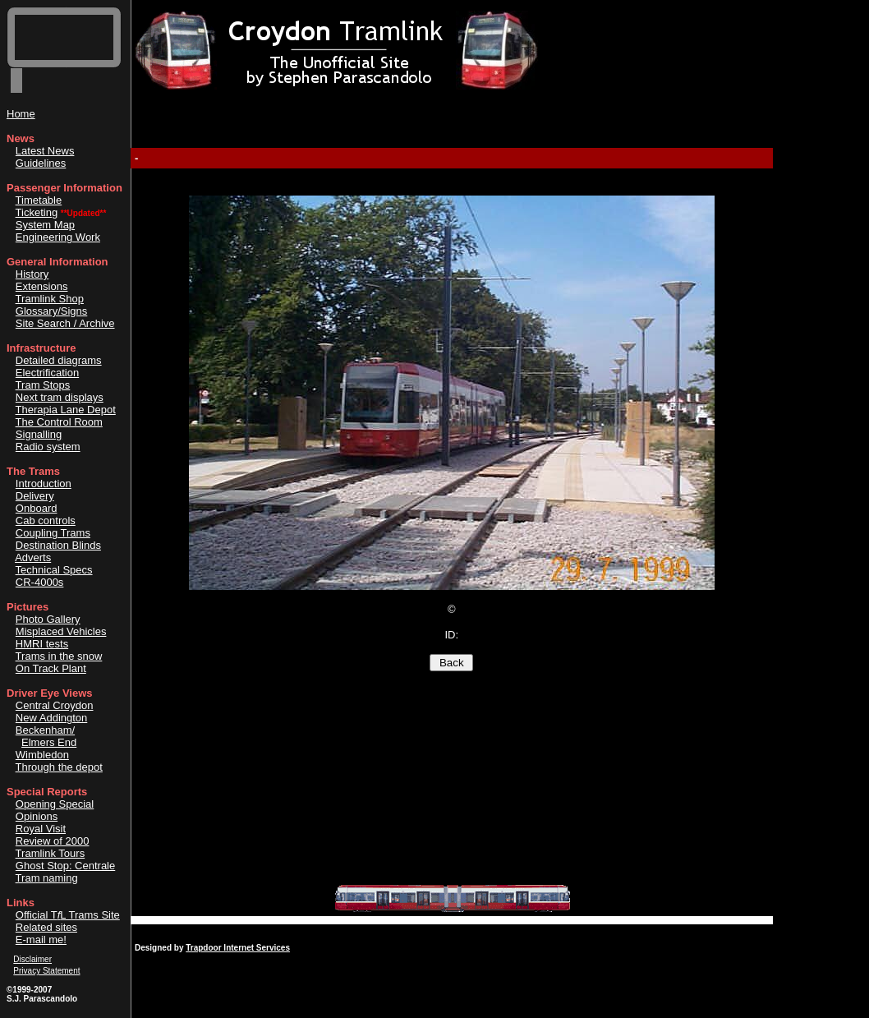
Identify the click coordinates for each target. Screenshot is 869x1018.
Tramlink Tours (50, 853)
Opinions (36, 816)
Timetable (39, 200)
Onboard (36, 508)
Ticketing (37, 212)
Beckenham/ (45, 730)
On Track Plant (51, 668)
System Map (45, 225)
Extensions (42, 286)
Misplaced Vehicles (61, 631)
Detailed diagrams (59, 360)
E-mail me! (41, 939)
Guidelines (41, 163)
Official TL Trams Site (68, 915)
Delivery (35, 496)
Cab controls (46, 520)
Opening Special (55, 804)
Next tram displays (59, 397)
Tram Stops (43, 385)
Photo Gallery (48, 619)
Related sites (46, 927)
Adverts (33, 557)
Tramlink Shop (50, 299)
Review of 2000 (53, 841)
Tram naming (47, 878)
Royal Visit (41, 828)
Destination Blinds (58, 545)
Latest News (45, 151)
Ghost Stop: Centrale (65, 865)
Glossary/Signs (51, 311)
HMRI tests (42, 644)
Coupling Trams (53, 533)
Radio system (48, 446)
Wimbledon (42, 755)
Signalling (39, 434)
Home (21, 114)
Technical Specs (54, 570)
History (32, 274)
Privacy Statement (46, 970)
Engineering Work (58, 237)
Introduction (43, 483)
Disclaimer (32, 959)
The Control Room (59, 422)
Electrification (47, 372)
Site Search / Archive (65, 323)
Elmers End (48, 742)
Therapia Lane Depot (66, 409)
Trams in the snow (59, 656)
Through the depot (59, 767)
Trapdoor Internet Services (238, 947)
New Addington (51, 718)
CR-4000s (40, 582)
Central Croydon (55, 705)
